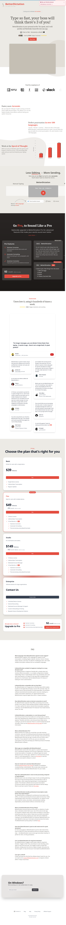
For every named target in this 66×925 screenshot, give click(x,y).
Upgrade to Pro (16, 276)
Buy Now (32, 39)
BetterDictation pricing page (34, 723)
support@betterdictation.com (30, 858)
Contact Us (18, 911)
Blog (25, 911)
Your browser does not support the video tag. (32, 59)
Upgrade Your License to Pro (52, 627)
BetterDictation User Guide (26, 765)
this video (36, 786)
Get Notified (38, 11)
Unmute (57, 201)
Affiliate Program (47, 911)
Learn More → (32, 235)
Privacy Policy (37, 911)
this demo (38, 756)
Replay (49, 201)
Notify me (35, 889)
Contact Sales (32, 597)
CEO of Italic (18, 371)
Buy (32, 477)
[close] (64, 2)
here (39, 820)
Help (30, 911)
